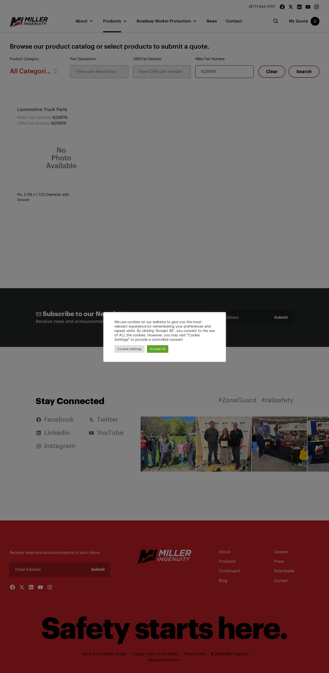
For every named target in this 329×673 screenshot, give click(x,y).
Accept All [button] (157, 349)
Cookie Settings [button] (129, 349)
